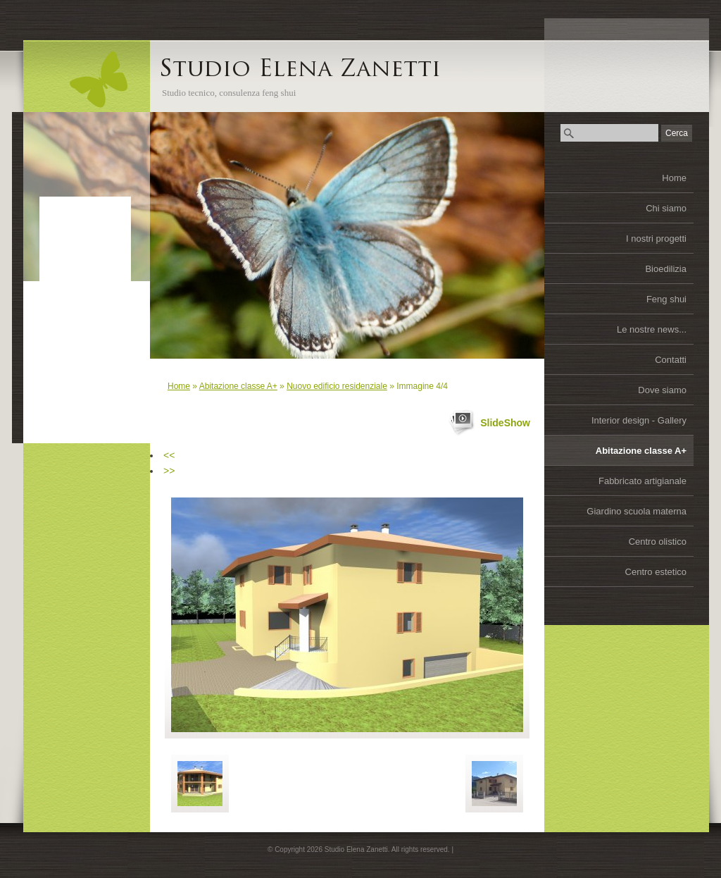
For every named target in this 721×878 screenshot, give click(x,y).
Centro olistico (657, 541)
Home (674, 178)
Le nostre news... (651, 329)
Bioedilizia (665, 269)
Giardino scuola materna (636, 511)
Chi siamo (666, 208)
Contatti (670, 359)
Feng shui (666, 299)
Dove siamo (662, 390)
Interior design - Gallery (638, 420)
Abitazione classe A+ (641, 450)
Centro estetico (655, 572)
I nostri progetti (656, 238)
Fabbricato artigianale (642, 481)
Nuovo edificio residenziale (337, 386)
